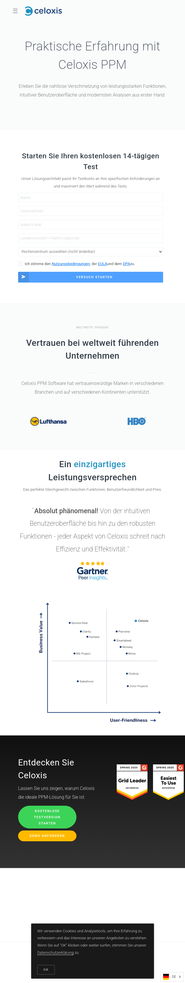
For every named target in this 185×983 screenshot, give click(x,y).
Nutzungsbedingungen (71, 264)
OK (46, 970)
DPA (126, 264)
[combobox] (172, 977)
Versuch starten (65, 277)
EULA (102, 264)
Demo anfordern (47, 836)
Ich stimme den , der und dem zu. (80, 264)
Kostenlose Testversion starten (47, 817)
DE (169, 977)
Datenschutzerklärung (55, 952)
